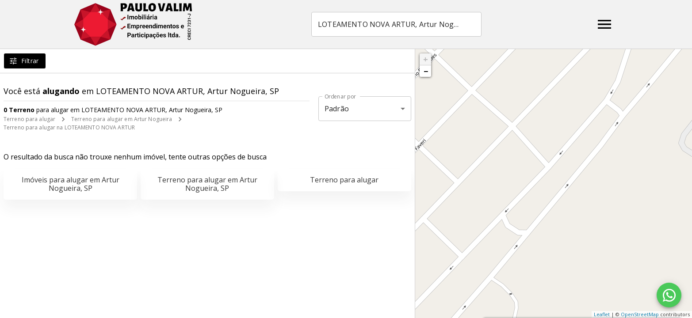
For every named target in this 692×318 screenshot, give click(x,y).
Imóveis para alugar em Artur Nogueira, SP (70, 184)
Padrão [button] (337, 109)
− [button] (426, 71)
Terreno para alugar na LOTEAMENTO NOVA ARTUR (69, 127)
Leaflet (602, 314)
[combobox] (397, 24)
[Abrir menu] (604, 24)
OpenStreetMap (640, 314)
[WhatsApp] (669, 295)
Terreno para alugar (29, 119)
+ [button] (425, 59)
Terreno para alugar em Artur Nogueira (121, 119)
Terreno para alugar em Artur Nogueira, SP (207, 184)
